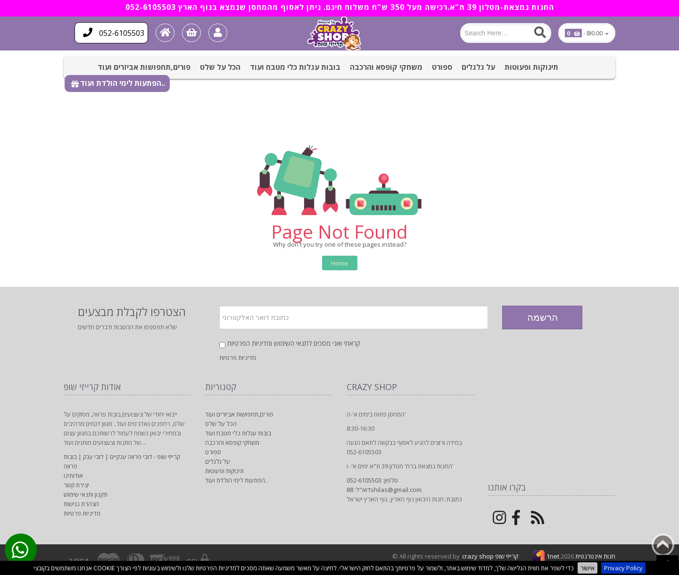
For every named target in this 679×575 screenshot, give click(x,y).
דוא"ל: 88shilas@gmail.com (384, 489)
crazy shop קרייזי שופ (490, 556)
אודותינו (73, 475)
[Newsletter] (353, 317)
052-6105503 (113, 33)
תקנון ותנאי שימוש (86, 494)
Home (339, 263)
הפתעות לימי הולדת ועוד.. (122, 83)
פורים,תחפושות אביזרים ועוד (144, 67)
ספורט (442, 67)
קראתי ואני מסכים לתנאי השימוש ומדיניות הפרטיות (293, 343)
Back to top (663, 544)
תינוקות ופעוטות (531, 67)
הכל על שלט (220, 67)
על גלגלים (478, 67)
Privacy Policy (623, 568)
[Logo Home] (336, 33)
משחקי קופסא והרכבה (386, 67)
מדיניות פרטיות (237, 357)
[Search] (505, 33)
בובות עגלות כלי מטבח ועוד (295, 67)
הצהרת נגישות (81, 504)
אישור (587, 568)
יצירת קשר (76, 485)
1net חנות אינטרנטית (581, 556)
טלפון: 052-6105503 (372, 480)
